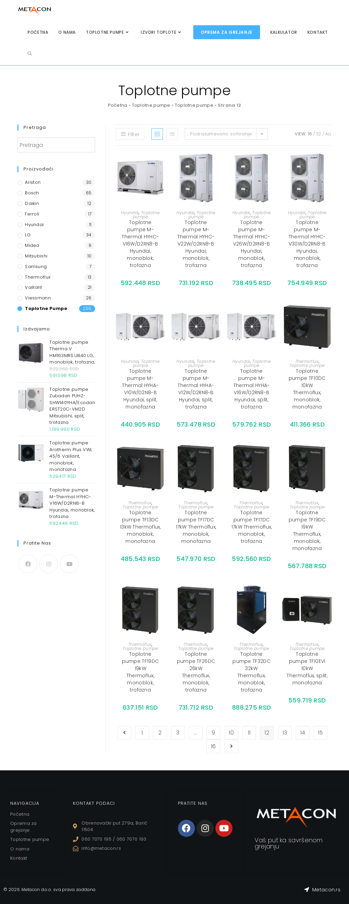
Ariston (33, 182)
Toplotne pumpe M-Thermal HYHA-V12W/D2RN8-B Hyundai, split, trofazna (196, 389)
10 (231, 733)
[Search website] (29, 53)
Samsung (36, 266)
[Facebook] (27, 563)
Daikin (32, 203)
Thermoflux (307, 361)
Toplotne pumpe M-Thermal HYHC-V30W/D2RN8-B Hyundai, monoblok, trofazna (307, 244)
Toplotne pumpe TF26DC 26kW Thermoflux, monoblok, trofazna (196, 672)
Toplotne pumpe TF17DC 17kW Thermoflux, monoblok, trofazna (251, 527)
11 (249, 733)
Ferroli (32, 214)
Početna (117, 105)
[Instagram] (48, 563)
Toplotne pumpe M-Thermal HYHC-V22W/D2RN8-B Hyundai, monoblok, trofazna (195, 244)
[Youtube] (69, 563)
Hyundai (130, 213)
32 (318, 134)
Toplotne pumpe (151, 105)
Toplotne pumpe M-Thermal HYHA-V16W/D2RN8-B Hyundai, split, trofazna (251, 389)
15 (320, 733)
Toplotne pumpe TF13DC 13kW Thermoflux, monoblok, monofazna (140, 527)
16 (310, 134)
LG (28, 235)
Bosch (32, 193)
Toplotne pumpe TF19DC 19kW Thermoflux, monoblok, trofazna (140, 672)
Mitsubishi (36, 256)
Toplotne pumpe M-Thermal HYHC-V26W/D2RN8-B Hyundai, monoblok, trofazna (251, 244)
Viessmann (38, 298)
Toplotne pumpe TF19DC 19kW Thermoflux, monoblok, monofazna (307, 530)
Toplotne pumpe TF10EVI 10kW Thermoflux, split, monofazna (307, 668)
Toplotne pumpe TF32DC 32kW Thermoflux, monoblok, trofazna (251, 672)
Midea (32, 245)
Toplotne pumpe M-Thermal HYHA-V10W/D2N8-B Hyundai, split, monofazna (140, 389)
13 (285, 733)
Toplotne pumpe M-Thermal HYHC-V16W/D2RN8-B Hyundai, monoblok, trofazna (140, 244)
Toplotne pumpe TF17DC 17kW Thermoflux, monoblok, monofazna (196, 527)
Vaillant (33, 287)
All (328, 134)
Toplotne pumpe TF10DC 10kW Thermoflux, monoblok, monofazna (307, 389)
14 (302, 733)
